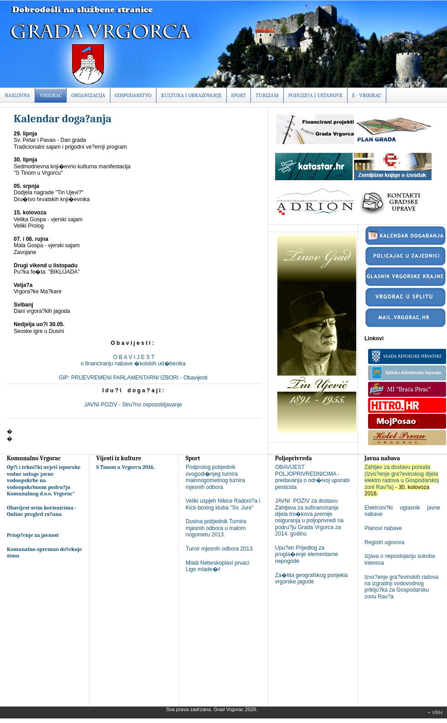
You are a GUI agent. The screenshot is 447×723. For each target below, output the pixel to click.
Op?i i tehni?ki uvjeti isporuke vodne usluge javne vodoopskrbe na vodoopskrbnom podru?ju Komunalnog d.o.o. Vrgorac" (44, 480)
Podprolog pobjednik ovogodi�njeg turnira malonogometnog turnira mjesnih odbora (215, 477)
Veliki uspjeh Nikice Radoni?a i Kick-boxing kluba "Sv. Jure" (223, 504)
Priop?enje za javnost (33, 535)
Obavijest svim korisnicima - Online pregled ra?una (41, 511)
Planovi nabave (383, 528)
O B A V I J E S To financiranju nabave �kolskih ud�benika (134, 360)
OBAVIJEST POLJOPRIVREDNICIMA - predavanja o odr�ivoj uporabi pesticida (312, 477)
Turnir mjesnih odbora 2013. (220, 549)
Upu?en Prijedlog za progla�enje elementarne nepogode (306, 554)
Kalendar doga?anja (62, 118)
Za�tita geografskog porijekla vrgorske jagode (311, 578)
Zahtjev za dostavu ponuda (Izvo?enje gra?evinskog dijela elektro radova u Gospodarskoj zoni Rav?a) (401, 477)
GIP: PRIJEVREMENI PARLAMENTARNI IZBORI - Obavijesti (134, 378)
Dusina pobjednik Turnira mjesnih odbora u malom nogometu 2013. (216, 528)
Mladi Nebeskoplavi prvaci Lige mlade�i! (217, 566)
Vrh (437, 712)
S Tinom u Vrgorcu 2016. (125, 467)
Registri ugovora (384, 542)
